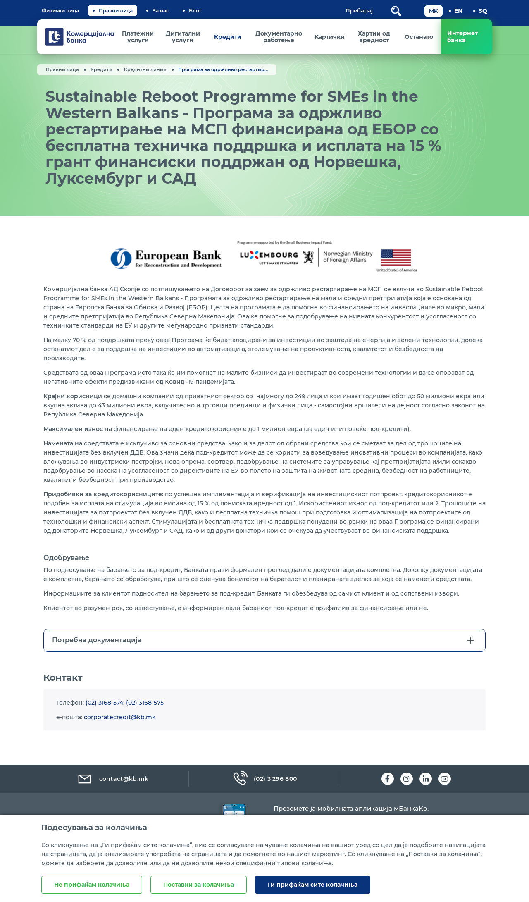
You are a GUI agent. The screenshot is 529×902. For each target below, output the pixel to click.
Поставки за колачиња (198, 884)
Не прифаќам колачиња (91, 884)
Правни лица (116, 10)
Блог (195, 10)
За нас (161, 10)
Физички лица (60, 10)
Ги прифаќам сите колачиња (312, 884)
